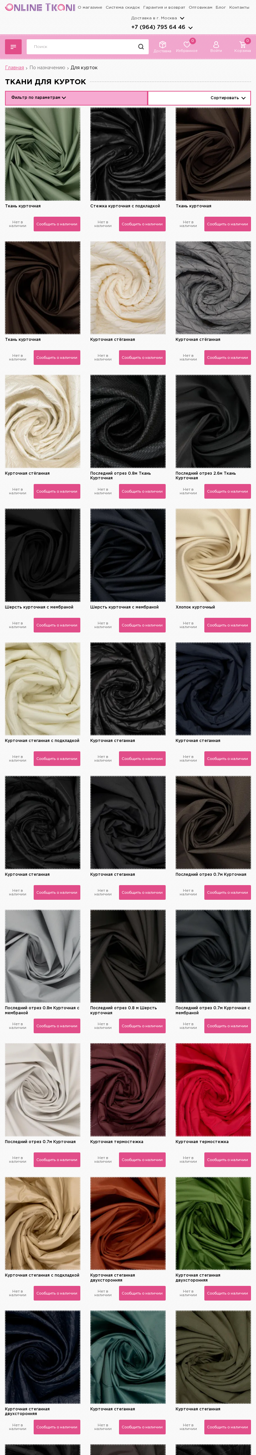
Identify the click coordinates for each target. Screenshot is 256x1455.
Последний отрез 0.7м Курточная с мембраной (213, 1010)
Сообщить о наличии (56, 224)
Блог (221, 7)
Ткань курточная (23, 206)
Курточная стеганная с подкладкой (42, 741)
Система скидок (123, 7)
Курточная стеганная (112, 741)
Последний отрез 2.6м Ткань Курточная (206, 476)
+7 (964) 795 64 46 (158, 27)
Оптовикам (200, 7)
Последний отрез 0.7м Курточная (211, 874)
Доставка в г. (154, 18)
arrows (190, 27)
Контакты (239, 7)
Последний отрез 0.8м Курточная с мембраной (42, 1010)
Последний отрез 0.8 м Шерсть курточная (123, 1010)
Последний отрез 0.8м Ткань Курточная (120, 476)
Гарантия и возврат (164, 7)
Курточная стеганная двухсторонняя (112, 1278)
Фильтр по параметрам (35, 98)
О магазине (90, 7)
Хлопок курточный (195, 607)
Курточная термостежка (116, 1142)
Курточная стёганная (112, 340)
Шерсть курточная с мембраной (39, 607)
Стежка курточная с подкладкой (125, 206)
